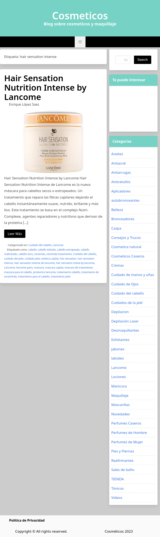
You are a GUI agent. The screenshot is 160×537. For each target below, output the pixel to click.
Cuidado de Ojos (125, 284)
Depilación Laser (125, 321)
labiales (117, 358)
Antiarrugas (121, 172)
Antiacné (118, 163)
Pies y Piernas (122, 451)
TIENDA (117, 479)
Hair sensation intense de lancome (34, 263)
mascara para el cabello (18, 272)
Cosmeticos (80, 15)
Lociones (118, 376)
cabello (32, 249)
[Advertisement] (133, 109)
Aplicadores (121, 191)
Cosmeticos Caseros (127, 256)
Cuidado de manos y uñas (132, 274)
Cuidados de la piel (127, 302)
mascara (39, 267)
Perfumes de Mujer (127, 442)
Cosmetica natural (126, 246)
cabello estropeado (68, 249)
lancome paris (24, 267)
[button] (80, 41)
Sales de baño (122, 469)
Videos (116, 497)
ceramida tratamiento (59, 254)
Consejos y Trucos (126, 237)
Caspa (116, 228)
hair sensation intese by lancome (75, 263)
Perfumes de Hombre (129, 432)
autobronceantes (125, 200)
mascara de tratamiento (78, 267)
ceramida (39, 254)
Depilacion (120, 311)
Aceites (117, 153)
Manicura (119, 386)
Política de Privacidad (27, 520)
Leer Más (15, 233)
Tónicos (117, 488)
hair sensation (68, 258)
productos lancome (44, 272)
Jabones (117, 349)
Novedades (120, 414)
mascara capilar (54, 267)
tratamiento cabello (68, 272)
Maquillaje (120, 395)
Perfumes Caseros (126, 423)
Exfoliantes (120, 339)
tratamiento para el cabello (34, 276)
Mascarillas (120, 404)
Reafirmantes (122, 460)
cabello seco (26, 254)
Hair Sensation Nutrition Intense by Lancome (45, 87)
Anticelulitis (120, 181)
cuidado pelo (32, 258)
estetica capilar (49, 258)
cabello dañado (47, 249)
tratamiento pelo (61, 276)
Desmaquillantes (125, 330)
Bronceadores (122, 218)
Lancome (58, 245)
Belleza (117, 209)
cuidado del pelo (14, 258)
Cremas (117, 265)
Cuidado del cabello (40, 245)
